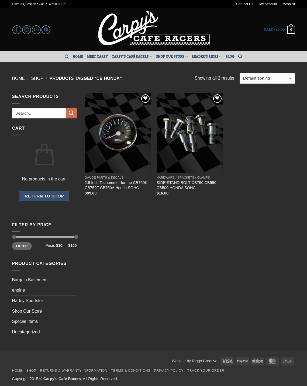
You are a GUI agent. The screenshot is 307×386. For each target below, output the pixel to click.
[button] (279, 29)
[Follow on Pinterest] (46, 29)
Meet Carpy (97, 56)
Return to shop (44, 196)
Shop (37, 78)
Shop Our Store (172, 56)
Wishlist (289, 4)
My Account (268, 4)
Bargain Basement (30, 280)
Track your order (205, 371)
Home (78, 56)
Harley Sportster (27, 300)
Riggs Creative (204, 361)
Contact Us (244, 4)
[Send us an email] (36, 29)
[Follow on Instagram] (26, 29)
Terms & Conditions (130, 371)
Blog (230, 56)
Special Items (25, 321)
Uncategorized (26, 332)
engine (18, 290)
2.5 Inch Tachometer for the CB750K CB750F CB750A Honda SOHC (116, 185)
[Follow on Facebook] (16, 29)
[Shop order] (267, 78)
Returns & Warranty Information (73, 371)
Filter (22, 246)
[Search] (67, 57)
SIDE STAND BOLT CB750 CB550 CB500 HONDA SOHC (186, 185)
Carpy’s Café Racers (132, 56)
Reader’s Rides (207, 56)
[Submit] (71, 113)
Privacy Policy (169, 371)
